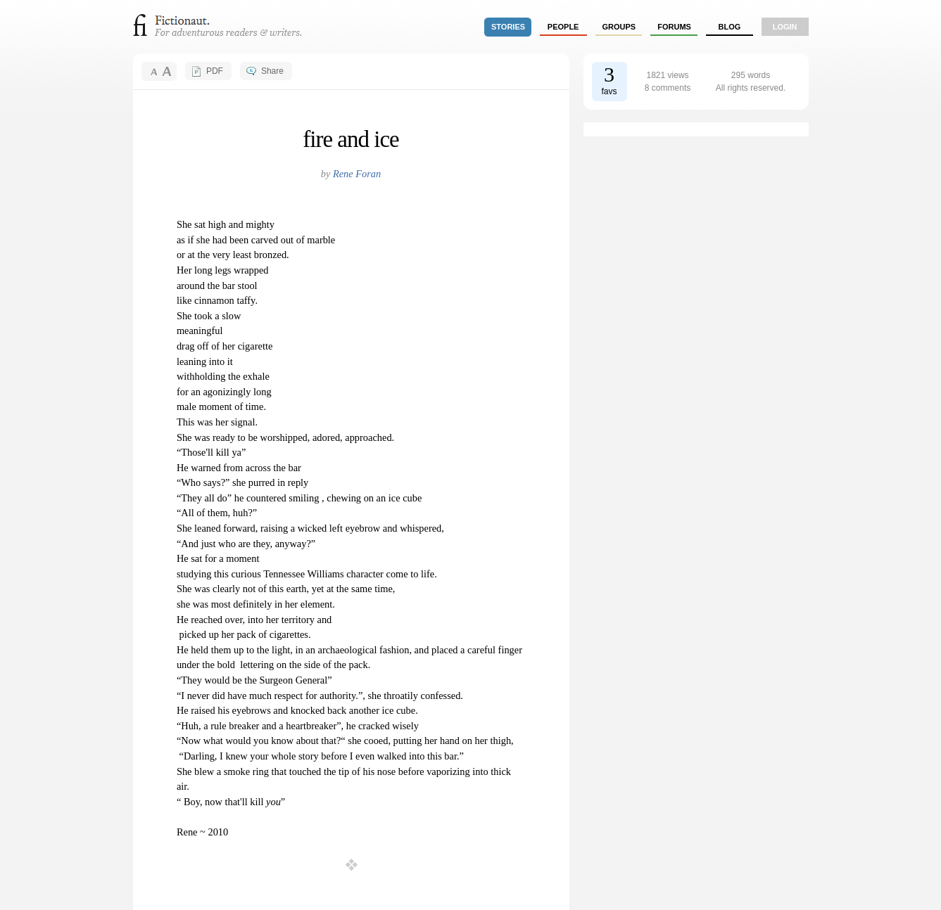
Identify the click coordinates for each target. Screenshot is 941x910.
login (785, 27)
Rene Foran (357, 173)
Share (272, 71)
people (563, 27)
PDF (214, 71)
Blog (729, 27)
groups (619, 27)
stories (508, 27)
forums (674, 27)
